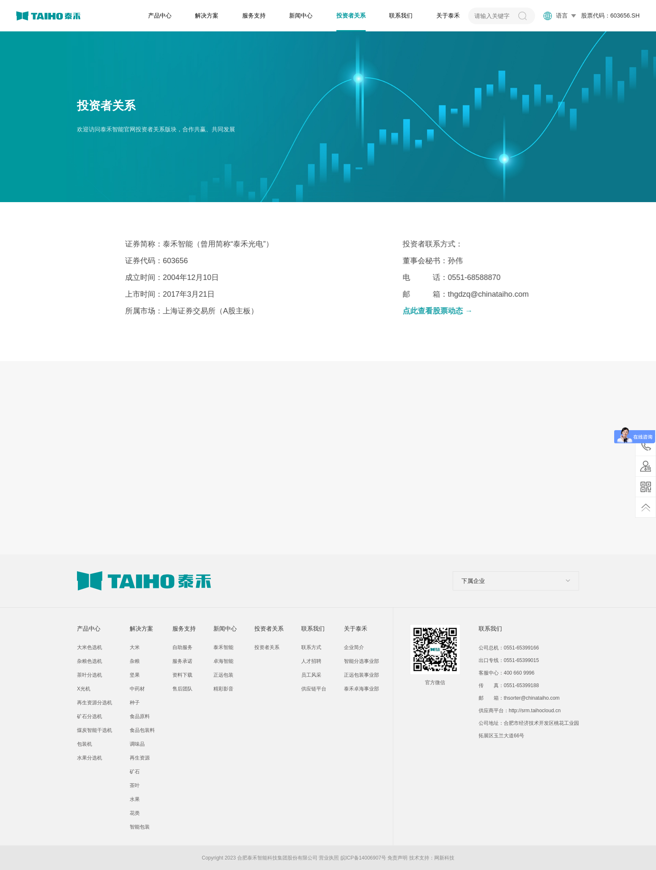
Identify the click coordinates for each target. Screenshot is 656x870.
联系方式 (311, 647)
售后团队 (182, 689)
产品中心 (160, 15)
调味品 (137, 744)
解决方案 (206, 15)
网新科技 (444, 858)
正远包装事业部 (361, 675)
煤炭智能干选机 (94, 730)
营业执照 (329, 858)
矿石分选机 (89, 716)
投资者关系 (351, 15)
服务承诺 (182, 661)
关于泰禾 (448, 15)
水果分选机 (89, 758)
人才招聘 (311, 661)
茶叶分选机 (89, 675)
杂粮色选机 (89, 661)
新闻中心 (301, 15)
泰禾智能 (223, 647)
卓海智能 (223, 661)
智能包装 (140, 827)
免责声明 (397, 858)
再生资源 (140, 758)
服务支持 (254, 15)
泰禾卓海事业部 (361, 689)
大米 (135, 647)
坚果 (135, 675)
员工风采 (311, 675)
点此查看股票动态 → (466, 311)
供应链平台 (313, 689)
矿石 (135, 772)
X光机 (83, 689)
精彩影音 (223, 689)
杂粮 (135, 661)
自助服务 (182, 647)
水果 (135, 799)
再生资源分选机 (94, 703)
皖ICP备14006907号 (363, 858)
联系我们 (401, 15)
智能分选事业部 (361, 661)
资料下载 (182, 675)
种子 (135, 703)
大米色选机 (89, 647)
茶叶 (135, 785)
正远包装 (223, 675)
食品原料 (140, 716)
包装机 (84, 744)
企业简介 (354, 647)
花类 (135, 813)
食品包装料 (142, 730)
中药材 (137, 689)
